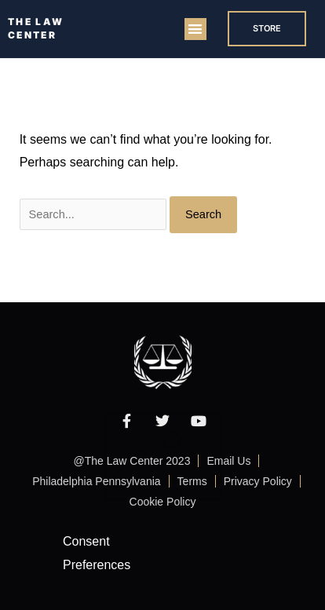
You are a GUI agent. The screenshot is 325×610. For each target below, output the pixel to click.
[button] (195, 29)
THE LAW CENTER (36, 28)
